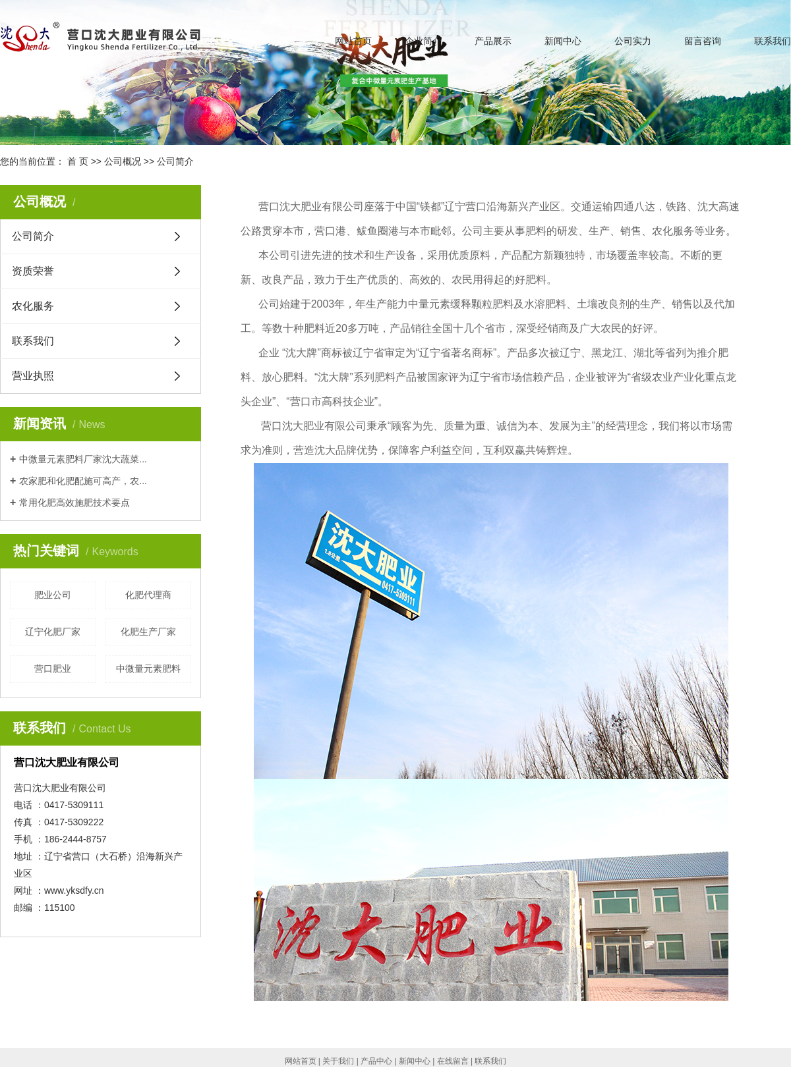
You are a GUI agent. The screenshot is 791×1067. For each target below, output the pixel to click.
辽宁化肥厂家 (52, 631)
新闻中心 (562, 41)
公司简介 (33, 236)
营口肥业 (52, 668)
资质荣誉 (33, 271)
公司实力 (632, 41)
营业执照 (33, 375)
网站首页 (353, 41)
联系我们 (772, 41)
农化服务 (33, 306)
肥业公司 (52, 594)
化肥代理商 (148, 594)
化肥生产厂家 (148, 631)
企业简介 (423, 41)
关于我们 (338, 1061)
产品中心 (376, 1061)
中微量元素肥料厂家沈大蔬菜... (83, 459)
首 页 (77, 161)
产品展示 (493, 41)
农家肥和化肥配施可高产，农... (83, 481)
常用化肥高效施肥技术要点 (74, 502)
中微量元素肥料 (148, 668)
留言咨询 (702, 41)
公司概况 (122, 161)
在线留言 (453, 1061)
